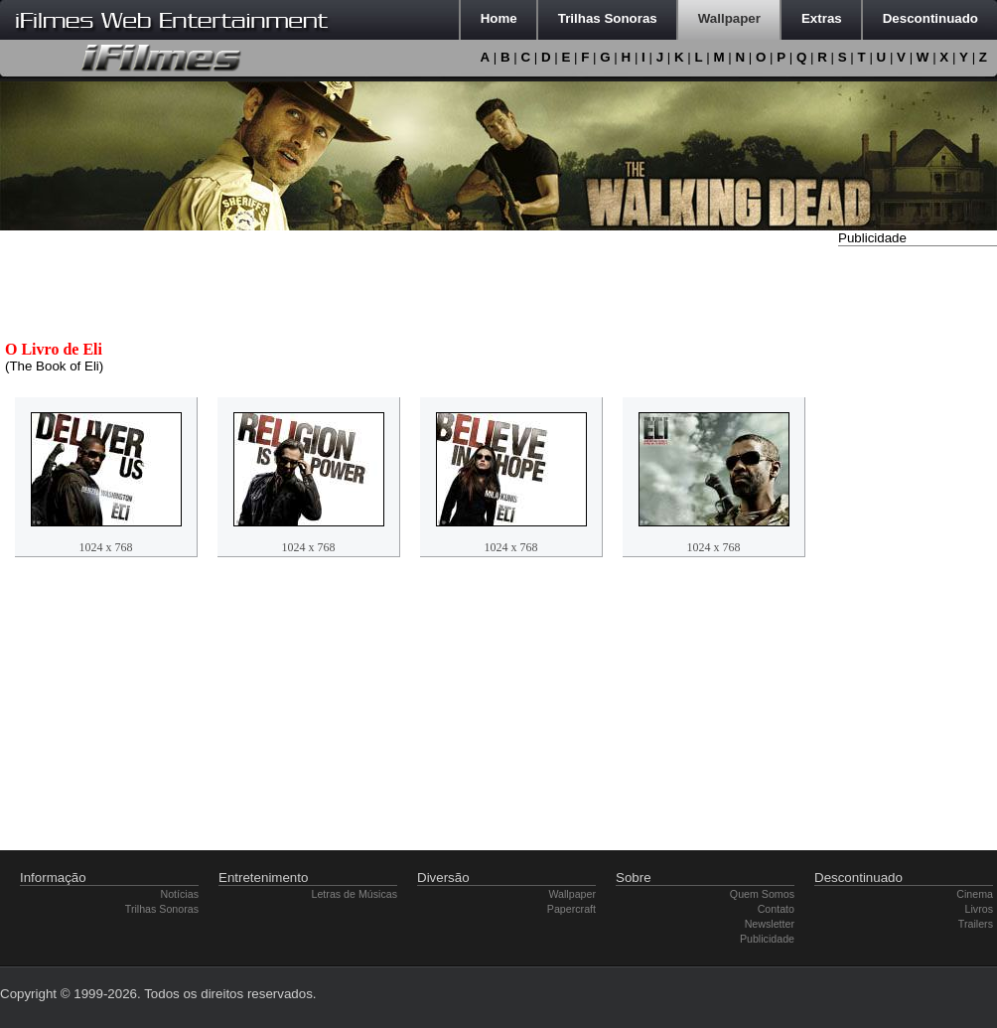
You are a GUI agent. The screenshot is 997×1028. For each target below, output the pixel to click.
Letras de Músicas (354, 894)
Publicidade (767, 939)
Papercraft (571, 909)
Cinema (974, 894)
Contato (776, 909)
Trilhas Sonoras (162, 909)
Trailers (975, 924)
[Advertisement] (917, 549)
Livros (979, 909)
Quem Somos (762, 894)
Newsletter (769, 924)
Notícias (180, 894)
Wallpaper (572, 894)
